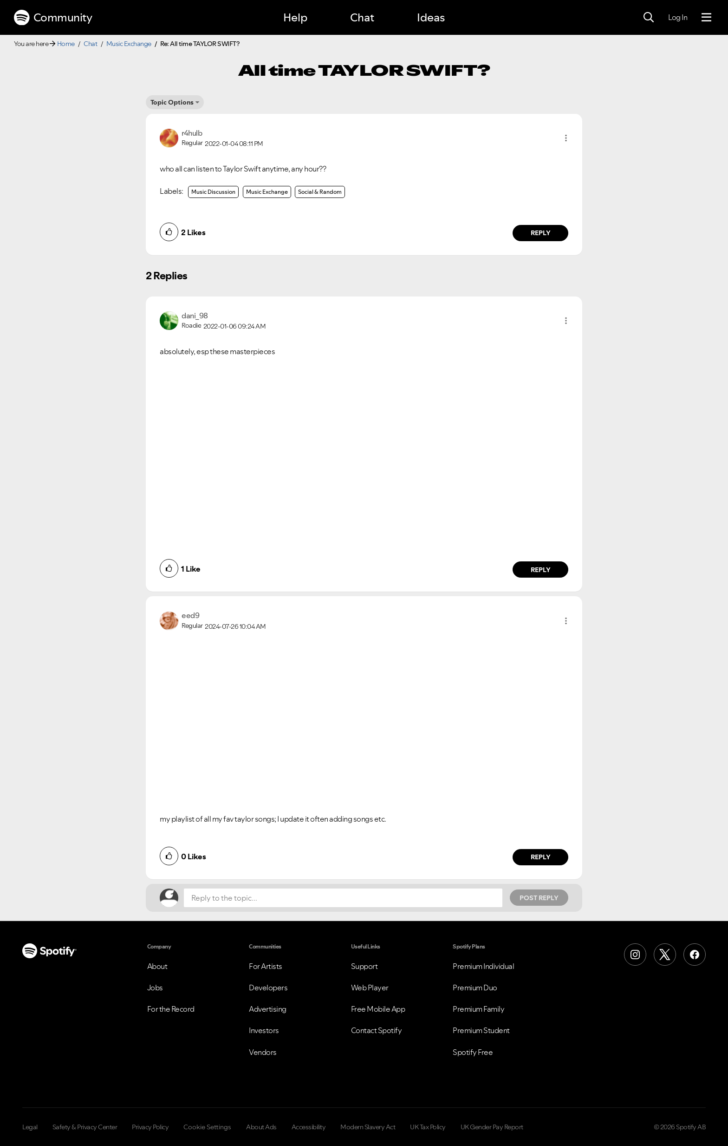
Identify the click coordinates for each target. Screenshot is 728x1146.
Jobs (155, 987)
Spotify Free (473, 1052)
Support (364, 966)
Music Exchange (128, 43)
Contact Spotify (376, 1030)
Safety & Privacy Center (84, 1127)
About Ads (261, 1127)
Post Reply (539, 897)
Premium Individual (483, 966)
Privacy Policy (150, 1127)
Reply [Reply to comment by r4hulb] (541, 232)
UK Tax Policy (428, 1127)
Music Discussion (213, 192)
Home (66, 43)
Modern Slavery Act (367, 1127)
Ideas (431, 17)
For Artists (265, 966)
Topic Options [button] (172, 102)
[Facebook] (694, 954)
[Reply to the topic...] (343, 898)
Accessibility (309, 1127)
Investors (264, 1030)
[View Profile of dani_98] (195, 315)
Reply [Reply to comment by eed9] (541, 857)
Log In (677, 17)
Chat (362, 17)
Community (53, 18)
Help (295, 17)
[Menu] (706, 17)
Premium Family (478, 1009)
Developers (268, 987)
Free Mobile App (378, 1009)
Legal (30, 1127)
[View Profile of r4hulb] (192, 133)
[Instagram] (635, 954)
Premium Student (481, 1030)
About (157, 966)
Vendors (263, 1052)
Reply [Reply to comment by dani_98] (541, 569)
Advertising (267, 1009)
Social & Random (320, 192)
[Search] (648, 18)
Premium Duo (475, 987)
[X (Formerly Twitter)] (665, 954)
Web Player (370, 987)
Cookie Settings (207, 1127)
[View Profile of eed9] (190, 615)
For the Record (171, 1009)
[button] (566, 138)
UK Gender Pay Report (492, 1127)
